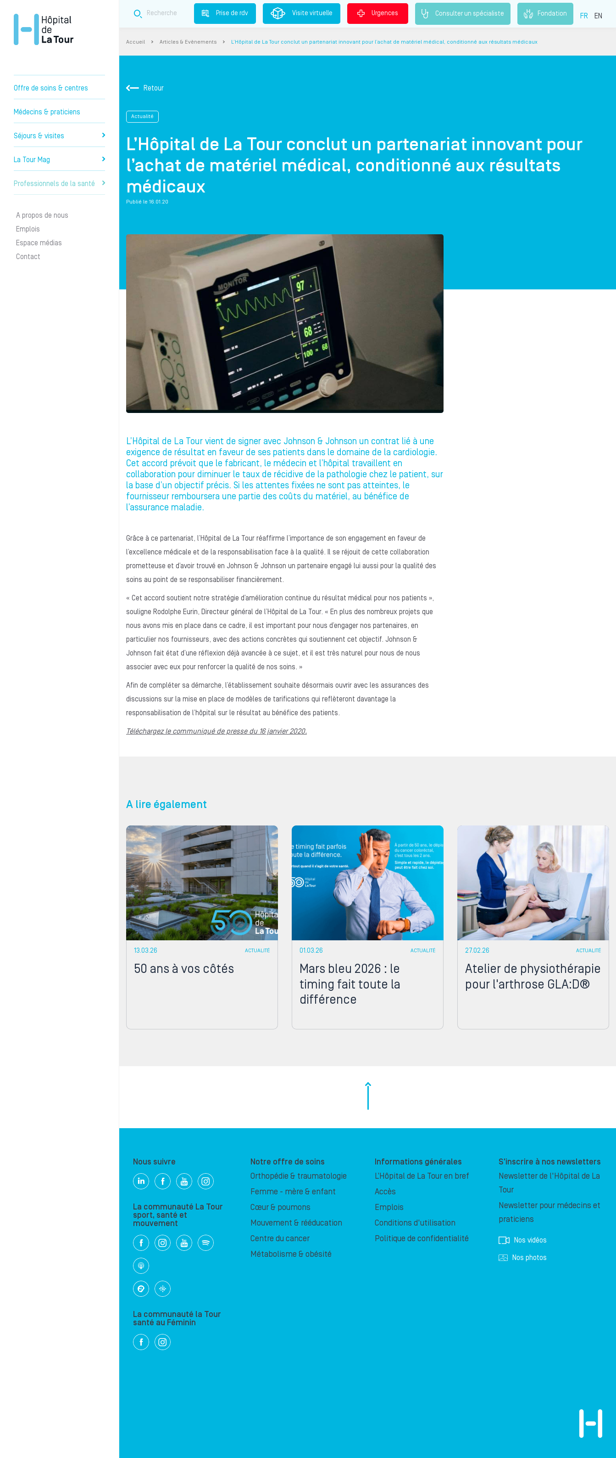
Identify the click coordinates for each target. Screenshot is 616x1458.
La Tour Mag (59, 160)
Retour (145, 88)
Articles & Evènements (188, 42)
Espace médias (39, 243)
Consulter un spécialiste (463, 13)
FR (584, 16)
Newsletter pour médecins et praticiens (549, 1212)
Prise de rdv (225, 13)
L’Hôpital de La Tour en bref (422, 1176)
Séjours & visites (59, 136)
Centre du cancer (280, 1238)
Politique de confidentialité (422, 1238)
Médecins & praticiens (47, 112)
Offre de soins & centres (51, 88)
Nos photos (523, 1257)
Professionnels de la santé (59, 184)
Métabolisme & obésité (291, 1254)
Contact (28, 257)
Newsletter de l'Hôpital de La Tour (549, 1183)
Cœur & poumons (280, 1207)
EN (598, 16)
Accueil (135, 42)
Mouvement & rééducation (296, 1223)
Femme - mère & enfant (293, 1192)
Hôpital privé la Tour (43, 29)
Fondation (545, 13)
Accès (385, 1192)
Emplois (28, 229)
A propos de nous (42, 215)
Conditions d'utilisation (415, 1223)
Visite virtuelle (302, 13)
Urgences (377, 13)
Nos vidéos (523, 1240)
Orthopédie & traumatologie (298, 1176)
